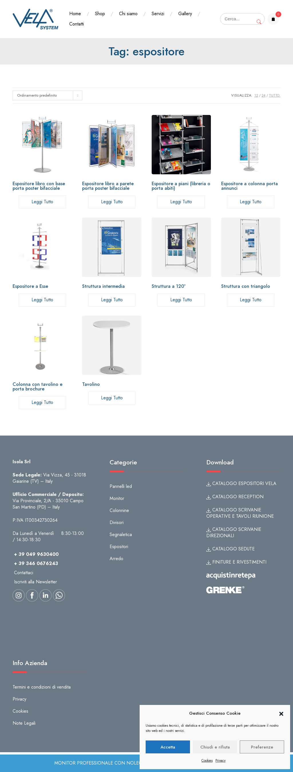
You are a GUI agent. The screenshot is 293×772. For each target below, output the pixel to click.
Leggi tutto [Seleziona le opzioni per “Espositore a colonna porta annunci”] (251, 201)
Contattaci (23, 572)
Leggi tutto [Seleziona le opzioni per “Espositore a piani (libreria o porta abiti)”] (181, 201)
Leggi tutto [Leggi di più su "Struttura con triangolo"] (251, 299)
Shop (100, 13)
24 (264, 95)
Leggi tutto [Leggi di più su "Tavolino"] (112, 397)
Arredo (116, 558)
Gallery (185, 13)
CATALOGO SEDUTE (230, 549)
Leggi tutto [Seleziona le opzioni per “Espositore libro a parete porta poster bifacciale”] (112, 201)
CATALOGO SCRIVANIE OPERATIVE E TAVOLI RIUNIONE (240, 513)
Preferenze (262, 747)
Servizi (158, 13)
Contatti (76, 24)
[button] (281, 713)
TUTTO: (274, 95)
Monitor (117, 498)
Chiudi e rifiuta (215, 747)
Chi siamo (128, 13)
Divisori (117, 522)
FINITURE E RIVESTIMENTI (236, 562)
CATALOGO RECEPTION (235, 496)
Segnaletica (121, 534)
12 (256, 95)
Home (75, 13)
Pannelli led (121, 486)
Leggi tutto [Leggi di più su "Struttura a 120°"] (181, 299)
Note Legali (24, 723)
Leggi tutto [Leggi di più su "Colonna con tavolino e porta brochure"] (42, 402)
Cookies (207, 760)
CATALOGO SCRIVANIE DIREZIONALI (233, 532)
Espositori (119, 546)
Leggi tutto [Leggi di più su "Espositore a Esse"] (42, 299)
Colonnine (119, 510)
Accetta (168, 747)
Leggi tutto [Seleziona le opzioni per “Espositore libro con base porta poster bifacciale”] (42, 201)
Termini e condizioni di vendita (42, 687)
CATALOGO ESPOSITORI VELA (241, 483)
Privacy (220, 760)
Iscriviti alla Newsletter (35, 581)
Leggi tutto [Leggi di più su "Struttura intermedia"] (112, 299)
